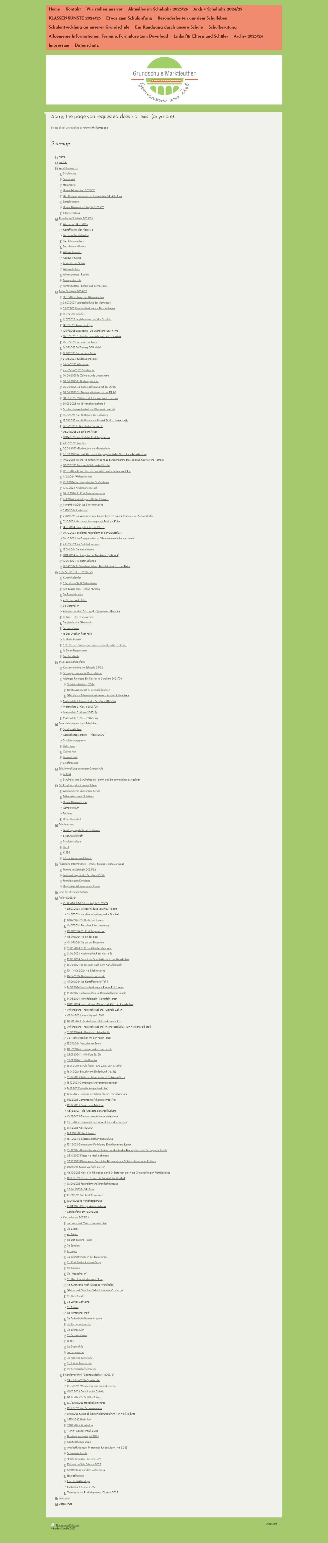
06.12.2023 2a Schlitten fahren (84, 1397)
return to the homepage (95, 128)
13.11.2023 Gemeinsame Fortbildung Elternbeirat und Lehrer (99, 1144)
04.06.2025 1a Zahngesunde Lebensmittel (86, 375)
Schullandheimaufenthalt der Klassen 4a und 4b (89, 409)
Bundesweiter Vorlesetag (76, 235)
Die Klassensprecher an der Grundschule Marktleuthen (92, 196)
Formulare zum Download (76, 881)
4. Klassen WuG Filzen (75, 600)
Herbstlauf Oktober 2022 (81, 1487)
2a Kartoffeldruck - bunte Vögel (84, 1262)
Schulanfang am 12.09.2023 (82, 1212)
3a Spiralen (73, 1245)
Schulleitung (69, 173)
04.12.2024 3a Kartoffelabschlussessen (84, 493)
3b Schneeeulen (75, 1330)
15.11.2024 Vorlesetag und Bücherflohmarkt (86, 499)
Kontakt (63, 162)
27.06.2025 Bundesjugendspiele (80, 359)
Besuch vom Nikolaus (74, 246)
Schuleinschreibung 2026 (81, 684)
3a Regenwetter (75, 1352)
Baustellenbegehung (74, 241)
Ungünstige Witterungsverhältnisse (81, 886)
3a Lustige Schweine (78, 1302)
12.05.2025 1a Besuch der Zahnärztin (83, 426)
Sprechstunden (71, 202)
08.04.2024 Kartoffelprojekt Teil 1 (85, 1015)
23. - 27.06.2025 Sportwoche (79, 370)
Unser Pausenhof (72, 819)
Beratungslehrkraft (73, 836)
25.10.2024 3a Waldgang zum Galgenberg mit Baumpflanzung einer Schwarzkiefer (108, 516)
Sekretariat (69, 179)
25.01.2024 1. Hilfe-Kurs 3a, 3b (84, 1054)
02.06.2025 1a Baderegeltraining (81, 381)
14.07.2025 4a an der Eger (78, 325)
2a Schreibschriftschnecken (81, 1369)
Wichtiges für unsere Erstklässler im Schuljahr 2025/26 (92, 679)
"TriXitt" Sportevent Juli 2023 (82, 1431)
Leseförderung (70, 763)
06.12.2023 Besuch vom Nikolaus (85, 1105)
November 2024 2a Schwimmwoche (83, 505)
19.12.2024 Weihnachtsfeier (77, 476)
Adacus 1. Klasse (72, 258)
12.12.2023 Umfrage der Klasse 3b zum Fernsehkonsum (97, 1094)
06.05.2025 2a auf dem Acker (80, 432)
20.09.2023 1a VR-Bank (80, 1189)
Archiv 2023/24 (67, 898)
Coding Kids (69, 751)
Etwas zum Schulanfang (72, 662)
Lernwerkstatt (70, 757)
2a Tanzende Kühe (73, 594)
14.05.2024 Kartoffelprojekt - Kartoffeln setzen (92, 999)
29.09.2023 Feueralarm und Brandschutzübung (92, 1184)
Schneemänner (71, 628)
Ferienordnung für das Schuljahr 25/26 (84, 875)
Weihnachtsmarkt (72, 252)
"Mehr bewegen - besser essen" (84, 1459)
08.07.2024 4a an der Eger (82, 937)
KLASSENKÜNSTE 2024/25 (76, 572)
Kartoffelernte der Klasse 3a (78, 230)
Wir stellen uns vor (68, 168)
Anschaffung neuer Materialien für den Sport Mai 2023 (97, 1447)
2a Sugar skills (75, 1346)
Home (62, 157)
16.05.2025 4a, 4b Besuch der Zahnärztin (85, 415)
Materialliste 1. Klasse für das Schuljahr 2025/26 (89, 701)
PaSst (66, 847)
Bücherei (67, 813)
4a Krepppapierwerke (79, 1324)
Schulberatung (66, 824)
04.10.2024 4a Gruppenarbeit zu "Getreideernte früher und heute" (99, 538)
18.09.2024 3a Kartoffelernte (78, 549)
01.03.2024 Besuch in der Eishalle (85, 1391)
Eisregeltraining (75, 1476)
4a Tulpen (72, 1234)
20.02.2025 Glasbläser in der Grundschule (86, 448)
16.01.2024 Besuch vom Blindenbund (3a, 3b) (91, 1072)
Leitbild (67, 774)
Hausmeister (69, 185)
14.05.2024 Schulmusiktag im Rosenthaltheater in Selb (96, 993)
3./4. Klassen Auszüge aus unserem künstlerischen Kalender (95, 645)
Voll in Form (69, 746)
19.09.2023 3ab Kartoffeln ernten (85, 1195)
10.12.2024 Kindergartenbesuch (80, 488)
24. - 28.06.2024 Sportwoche (83, 1380)
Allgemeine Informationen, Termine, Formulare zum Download (91, 864)
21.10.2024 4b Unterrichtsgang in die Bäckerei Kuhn (91, 521)
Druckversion (60, 1525)
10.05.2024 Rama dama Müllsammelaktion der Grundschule (100, 1004)
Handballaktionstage (78, 1481)
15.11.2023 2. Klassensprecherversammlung (90, 1139)
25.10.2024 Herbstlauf (75, 510)
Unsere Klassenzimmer (75, 802)
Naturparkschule (72, 280)
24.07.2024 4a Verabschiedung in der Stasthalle (93, 914)
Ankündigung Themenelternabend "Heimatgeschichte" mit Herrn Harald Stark (109, 1027)
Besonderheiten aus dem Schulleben (78, 723)
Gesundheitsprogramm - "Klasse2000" (84, 735)
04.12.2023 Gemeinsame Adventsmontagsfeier (92, 1116)
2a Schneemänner (77, 1335)
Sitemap (74, 1525)
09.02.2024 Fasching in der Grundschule (89, 1049)
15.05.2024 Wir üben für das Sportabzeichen (91, 1386)
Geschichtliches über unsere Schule (81, 791)
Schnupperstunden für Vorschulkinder (82, 673)
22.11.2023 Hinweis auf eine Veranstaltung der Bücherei (97, 1122)
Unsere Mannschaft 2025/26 (79, 190)
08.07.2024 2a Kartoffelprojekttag (86, 931)
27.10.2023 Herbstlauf (79, 1419)
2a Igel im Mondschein (79, 1363)
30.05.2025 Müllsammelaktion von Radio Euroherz (90, 398)
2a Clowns (72, 1307)
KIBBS (66, 852)
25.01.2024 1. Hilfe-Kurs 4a (82, 1060)
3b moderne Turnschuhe (80, 1358)
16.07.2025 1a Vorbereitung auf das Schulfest (87, 319)
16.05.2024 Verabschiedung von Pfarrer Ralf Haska (95, 987)
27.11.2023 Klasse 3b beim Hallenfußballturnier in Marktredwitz (101, 1414)
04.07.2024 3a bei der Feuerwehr (85, 942)
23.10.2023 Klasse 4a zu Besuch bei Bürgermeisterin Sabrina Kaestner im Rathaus (111, 1161)
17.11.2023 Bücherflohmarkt (81, 1133)
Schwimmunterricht (77, 1453)
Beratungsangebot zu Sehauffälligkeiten (88, 690)
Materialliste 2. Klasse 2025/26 (80, 707)
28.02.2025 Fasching (75, 443)
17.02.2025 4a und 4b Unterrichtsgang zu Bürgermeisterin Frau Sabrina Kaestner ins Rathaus (113, 460)
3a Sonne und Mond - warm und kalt (87, 1223)
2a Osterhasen (71, 606)
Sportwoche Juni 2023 (79, 1442)
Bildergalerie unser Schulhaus (78, 796)
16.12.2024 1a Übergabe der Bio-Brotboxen (86, 482)
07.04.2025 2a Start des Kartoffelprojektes (86, 437)
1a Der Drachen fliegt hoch (77, 634)
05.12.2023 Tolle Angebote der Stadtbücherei (91, 1111)
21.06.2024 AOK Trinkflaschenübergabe (89, 948)
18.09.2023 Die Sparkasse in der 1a (86, 1206)
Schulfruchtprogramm (74, 740)
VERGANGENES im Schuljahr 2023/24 (85, 903)
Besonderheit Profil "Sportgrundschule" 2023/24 (89, 1375)
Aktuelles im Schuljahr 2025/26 (76, 218)
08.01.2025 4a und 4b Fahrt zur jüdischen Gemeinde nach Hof (97, 471)
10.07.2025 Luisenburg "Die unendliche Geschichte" (91, 331)
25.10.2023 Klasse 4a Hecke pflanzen (88, 1155)
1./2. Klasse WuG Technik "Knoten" (82, 589)
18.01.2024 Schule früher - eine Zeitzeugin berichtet (94, 1066)
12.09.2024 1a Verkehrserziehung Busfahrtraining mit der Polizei (96, 566)
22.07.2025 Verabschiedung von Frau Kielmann (89, 308)
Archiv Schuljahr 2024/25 (73, 291)
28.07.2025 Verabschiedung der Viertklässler (87, 303)
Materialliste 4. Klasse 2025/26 (80, 718)
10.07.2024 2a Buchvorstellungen (85, 920)
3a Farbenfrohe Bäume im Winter (85, 1318)
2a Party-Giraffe (76, 1296)
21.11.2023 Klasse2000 (80, 1128)
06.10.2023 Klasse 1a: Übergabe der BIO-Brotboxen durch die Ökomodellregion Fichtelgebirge (118, 1173)
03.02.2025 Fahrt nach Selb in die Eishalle (86, 465)
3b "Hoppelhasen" (77, 1274)
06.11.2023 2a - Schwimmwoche (84, 1408)
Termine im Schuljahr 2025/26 (79, 870)
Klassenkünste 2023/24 (76, 1217)
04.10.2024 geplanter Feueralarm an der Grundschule (92, 533)
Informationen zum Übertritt (77, 858)
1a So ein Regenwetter (75, 650)
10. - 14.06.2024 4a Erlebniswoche (86, 971)
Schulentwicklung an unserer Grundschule (81, 768)
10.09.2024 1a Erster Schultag (79, 561)
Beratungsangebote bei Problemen (81, 830)
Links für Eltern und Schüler (73, 892)
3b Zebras (72, 1229)
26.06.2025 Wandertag (76, 364)
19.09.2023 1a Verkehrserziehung (84, 1201)
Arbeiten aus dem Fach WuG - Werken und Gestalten (91, 611)
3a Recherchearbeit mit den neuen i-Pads (89, 1038)
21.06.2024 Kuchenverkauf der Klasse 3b (89, 953)
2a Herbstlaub (71, 656)
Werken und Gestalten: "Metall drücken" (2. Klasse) (95, 1290)
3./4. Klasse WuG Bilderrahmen (80, 583)
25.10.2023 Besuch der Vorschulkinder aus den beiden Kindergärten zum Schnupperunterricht (117, 1150)
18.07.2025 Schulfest (74, 314)
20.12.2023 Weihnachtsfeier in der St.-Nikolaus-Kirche (96, 1077)
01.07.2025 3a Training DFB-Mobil (82, 347)
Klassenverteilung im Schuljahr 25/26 (83, 667)
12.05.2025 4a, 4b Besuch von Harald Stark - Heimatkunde (95, 420)
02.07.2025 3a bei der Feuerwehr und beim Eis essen (92, 336)
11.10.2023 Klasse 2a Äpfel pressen (86, 1167)
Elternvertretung (71, 213)
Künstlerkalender (72, 577)
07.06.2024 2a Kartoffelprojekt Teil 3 (87, 982)
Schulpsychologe (72, 841)
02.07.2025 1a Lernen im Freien (80, 342)
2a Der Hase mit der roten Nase (85, 1279)
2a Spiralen (73, 1268)
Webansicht (271, 1524)
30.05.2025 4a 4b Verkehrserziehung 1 (84, 404)
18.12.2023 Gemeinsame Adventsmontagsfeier (92, 1083)
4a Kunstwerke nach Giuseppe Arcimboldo (90, 1285)
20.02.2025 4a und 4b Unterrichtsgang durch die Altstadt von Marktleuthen (104, 454)
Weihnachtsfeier (71, 269)
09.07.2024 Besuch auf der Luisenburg (88, 925)
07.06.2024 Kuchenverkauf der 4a (86, 976)
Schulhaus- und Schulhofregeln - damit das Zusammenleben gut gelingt (101, 780)
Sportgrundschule (72, 729)
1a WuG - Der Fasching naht (78, 617)
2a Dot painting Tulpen (79, 1240)
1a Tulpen (72, 1251)
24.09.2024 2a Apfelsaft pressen (81, 544)
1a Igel (70, 1341)
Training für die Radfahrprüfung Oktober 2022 (92, 1492)
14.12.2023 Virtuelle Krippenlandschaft (87, 1088)
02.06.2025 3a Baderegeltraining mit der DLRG (89, 387)
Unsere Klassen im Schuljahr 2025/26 (83, 207)
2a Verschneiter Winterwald (77, 622)
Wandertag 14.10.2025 (75, 224)
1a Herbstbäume (72, 639)
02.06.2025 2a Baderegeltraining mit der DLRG (89, 392)
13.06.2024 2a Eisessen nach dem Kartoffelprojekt (94, 965)
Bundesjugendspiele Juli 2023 (83, 1436)
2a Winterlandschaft (78, 1313)
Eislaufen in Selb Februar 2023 (84, 1464)
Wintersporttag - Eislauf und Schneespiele (85, 286)
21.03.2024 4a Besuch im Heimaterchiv (88, 1032)
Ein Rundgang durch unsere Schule (78, 785)
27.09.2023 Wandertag (80, 1425)
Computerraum (71, 808)
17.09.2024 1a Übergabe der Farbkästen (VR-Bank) (91, 555)
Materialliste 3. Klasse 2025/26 (80, 712)
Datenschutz (65, 1504)
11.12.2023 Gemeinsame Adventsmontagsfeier (91, 1100)
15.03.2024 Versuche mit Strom (84, 1043)
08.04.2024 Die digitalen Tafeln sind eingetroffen (94, 1021)
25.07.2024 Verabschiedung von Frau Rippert (92, 909)
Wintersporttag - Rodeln (76, 274)
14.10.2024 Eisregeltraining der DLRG (84, 527)
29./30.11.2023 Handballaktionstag (86, 1403)
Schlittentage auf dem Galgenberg (86, 1470)
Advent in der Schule (74, 263)
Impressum (64, 1498)
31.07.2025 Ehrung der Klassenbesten (83, 297)
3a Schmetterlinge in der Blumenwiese (87, 1257)
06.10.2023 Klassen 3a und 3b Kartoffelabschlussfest (96, 1178)
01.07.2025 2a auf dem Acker (79, 353)
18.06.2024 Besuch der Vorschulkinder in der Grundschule (98, 959)
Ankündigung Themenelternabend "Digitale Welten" (95, 1010)
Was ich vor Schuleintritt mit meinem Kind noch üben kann (98, 695)
